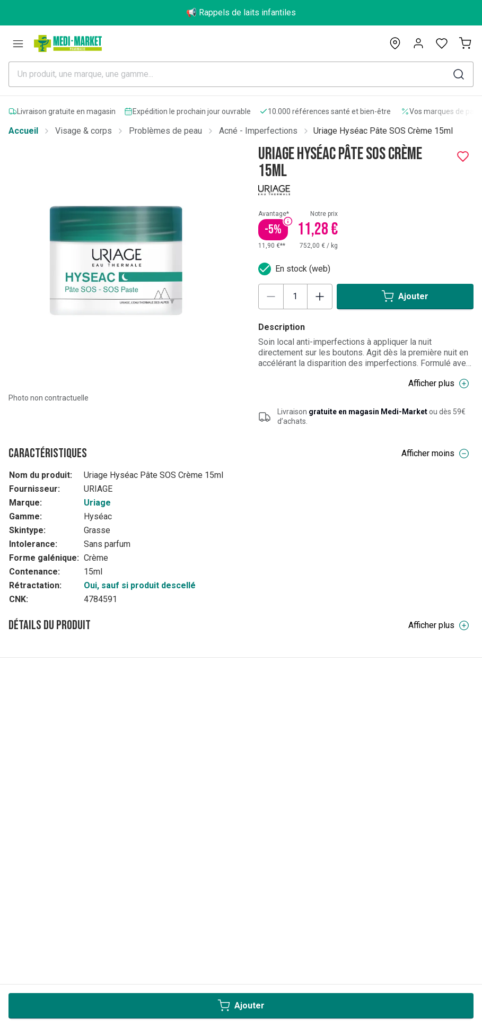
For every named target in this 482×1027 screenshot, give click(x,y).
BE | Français (44, 733)
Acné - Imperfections (258, 131)
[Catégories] (18, 43)
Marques (24, 995)
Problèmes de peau (165, 131)
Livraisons (27, 920)
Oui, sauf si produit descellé (140, 585)
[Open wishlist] (441, 43)
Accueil (23, 131)
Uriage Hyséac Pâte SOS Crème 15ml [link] (383, 131)
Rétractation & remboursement (64, 905)
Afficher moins (435, 453)
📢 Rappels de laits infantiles (241, 12)
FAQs (18, 890)
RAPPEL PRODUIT (43, 949)
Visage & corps (83, 131)
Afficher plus (438, 383)
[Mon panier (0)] (465, 43)
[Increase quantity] (320, 296)
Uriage (97, 503)
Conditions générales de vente (65, 934)
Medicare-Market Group (52, 1010)
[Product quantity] (295, 296)
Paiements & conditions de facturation (79, 875)
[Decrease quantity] (271, 296)
